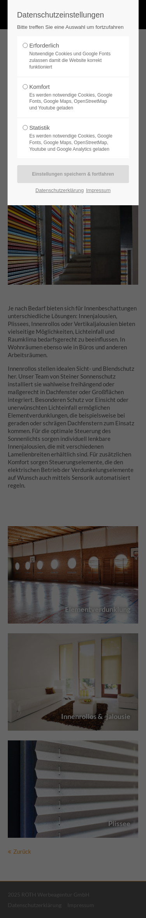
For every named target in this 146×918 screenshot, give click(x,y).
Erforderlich (71, 56)
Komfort (71, 97)
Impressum (98, 190)
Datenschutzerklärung (59, 190)
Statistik (71, 138)
